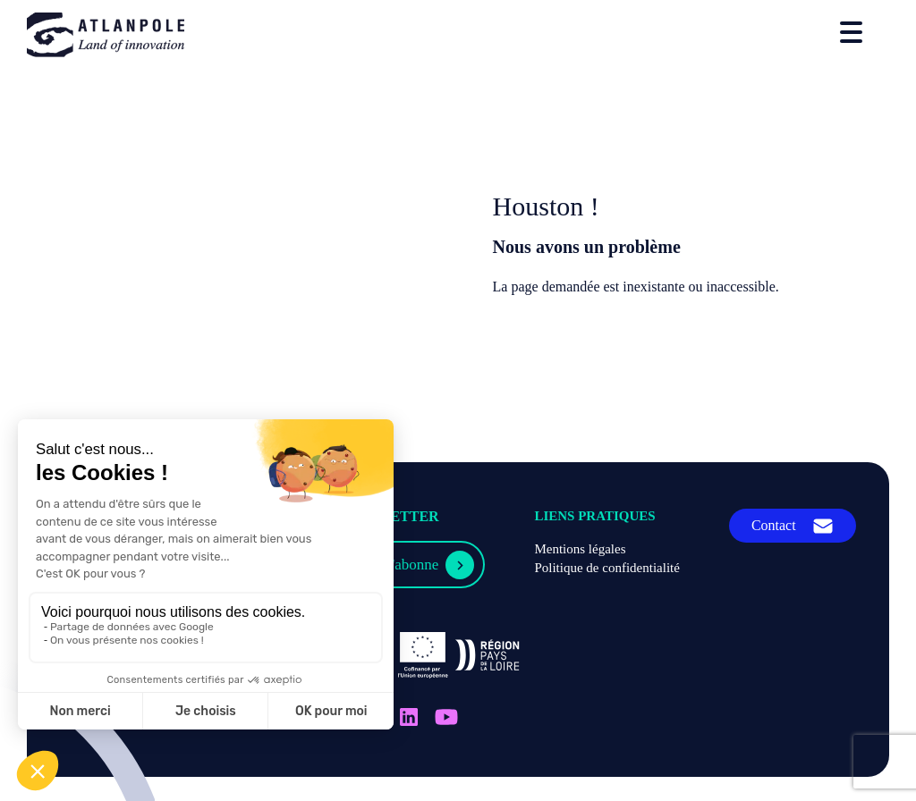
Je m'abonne (401, 564)
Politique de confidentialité (606, 568)
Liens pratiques (594, 516)
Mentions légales (579, 549)
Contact (773, 525)
